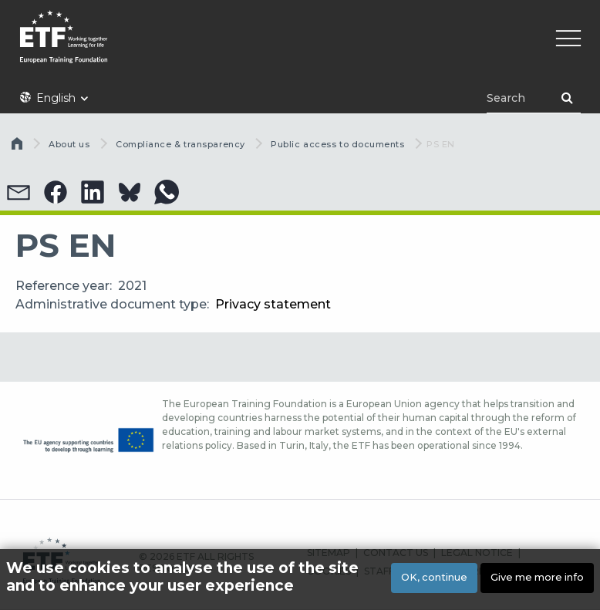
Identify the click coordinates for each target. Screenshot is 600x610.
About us (69, 144)
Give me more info (537, 577)
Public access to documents (337, 144)
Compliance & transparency (180, 144)
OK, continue (434, 577)
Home (18, 147)
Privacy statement (273, 304)
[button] (18, 192)
